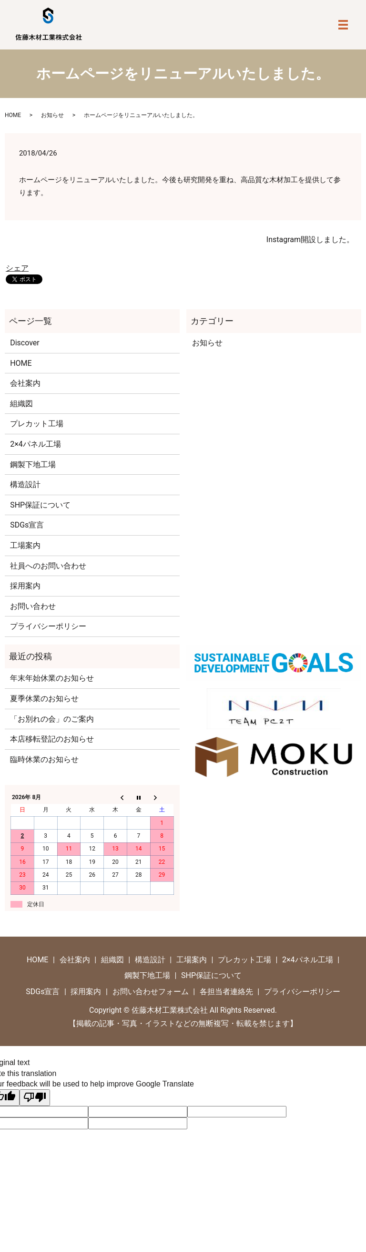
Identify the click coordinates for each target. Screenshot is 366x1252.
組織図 (21, 403)
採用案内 (25, 585)
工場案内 (25, 545)
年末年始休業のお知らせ (52, 678)
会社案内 (25, 383)
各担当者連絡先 (226, 991)
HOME (13, 115)
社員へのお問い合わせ (48, 565)
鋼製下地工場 (33, 464)
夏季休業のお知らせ (44, 698)
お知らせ (52, 115)
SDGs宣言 (27, 524)
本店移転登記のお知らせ (52, 738)
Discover (25, 342)
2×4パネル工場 (35, 444)
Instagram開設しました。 (310, 239)
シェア (17, 268)
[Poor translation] (35, 1097)
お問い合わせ (33, 606)
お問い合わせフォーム (150, 991)
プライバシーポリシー (48, 626)
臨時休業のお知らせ (44, 759)
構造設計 (25, 484)
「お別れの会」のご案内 (52, 719)
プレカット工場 (36, 423)
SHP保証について (40, 504)
